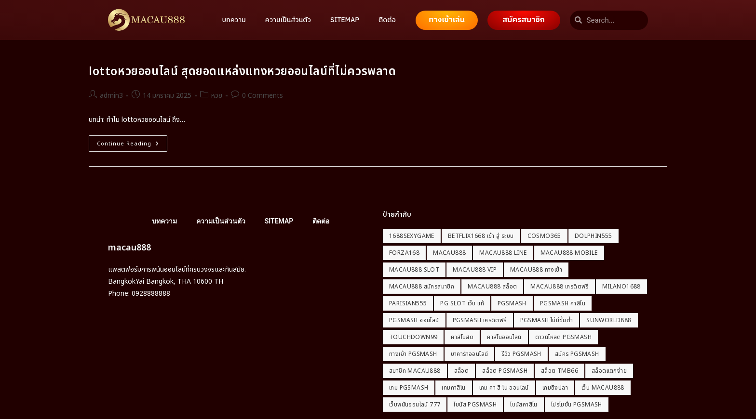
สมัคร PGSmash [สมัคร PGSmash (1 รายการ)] (577, 354)
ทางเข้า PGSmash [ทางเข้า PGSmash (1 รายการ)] (413, 354)
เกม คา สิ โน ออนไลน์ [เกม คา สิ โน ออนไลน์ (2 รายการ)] (504, 387)
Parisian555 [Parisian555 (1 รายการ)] (408, 303)
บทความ (234, 20)
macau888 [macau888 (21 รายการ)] (449, 253)
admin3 (111, 96)
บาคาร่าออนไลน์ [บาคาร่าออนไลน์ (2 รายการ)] (469, 354)
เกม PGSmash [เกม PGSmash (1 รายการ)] (408, 387)
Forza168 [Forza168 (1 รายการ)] (404, 253)
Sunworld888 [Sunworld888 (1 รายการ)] (608, 320)
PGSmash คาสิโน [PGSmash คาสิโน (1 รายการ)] (562, 303)
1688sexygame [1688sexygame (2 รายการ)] (411, 236)
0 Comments (262, 96)
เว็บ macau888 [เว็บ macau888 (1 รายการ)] (602, 387)
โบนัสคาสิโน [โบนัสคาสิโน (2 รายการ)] (524, 404)
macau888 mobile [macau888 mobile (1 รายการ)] (569, 253)
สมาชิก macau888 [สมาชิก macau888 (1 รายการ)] (415, 371)
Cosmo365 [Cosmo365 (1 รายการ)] (544, 236)
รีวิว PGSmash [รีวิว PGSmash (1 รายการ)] (521, 354)
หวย (216, 96)
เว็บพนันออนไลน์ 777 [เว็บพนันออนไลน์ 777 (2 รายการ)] (414, 404)
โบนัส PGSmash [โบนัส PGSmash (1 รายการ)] (475, 404)
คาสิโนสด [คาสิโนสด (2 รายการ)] (462, 337)
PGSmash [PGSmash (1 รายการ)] (512, 303)
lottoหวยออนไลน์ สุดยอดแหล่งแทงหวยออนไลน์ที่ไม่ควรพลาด (242, 71)
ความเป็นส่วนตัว (288, 20)
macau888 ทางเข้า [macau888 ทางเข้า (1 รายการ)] (536, 269)
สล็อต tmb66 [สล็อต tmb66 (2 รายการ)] (559, 371)
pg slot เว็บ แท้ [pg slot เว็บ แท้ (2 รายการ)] (462, 303)
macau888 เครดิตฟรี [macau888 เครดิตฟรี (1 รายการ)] (559, 286)
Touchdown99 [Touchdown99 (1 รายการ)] (413, 337)
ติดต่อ (387, 20)
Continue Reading (132, 141)
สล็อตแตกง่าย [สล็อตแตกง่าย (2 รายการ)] (609, 371)
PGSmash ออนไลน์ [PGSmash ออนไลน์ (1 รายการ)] (414, 320)
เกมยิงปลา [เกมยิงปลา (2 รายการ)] (555, 387)
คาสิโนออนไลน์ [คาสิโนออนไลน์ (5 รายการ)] (504, 337)
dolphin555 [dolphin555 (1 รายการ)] (593, 236)
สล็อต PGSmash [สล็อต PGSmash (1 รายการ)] (504, 371)
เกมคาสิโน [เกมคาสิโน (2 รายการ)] (453, 387)
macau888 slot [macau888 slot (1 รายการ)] (414, 269)
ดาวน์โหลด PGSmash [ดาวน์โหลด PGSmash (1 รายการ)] (563, 337)
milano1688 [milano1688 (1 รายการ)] (621, 286)
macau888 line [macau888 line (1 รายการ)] (502, 253)
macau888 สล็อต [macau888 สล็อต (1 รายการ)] (492, 286)
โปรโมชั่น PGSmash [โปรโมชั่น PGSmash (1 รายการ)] (576, 404)
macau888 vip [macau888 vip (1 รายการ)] (475, 269)
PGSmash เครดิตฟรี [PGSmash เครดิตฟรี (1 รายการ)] (480, 320)
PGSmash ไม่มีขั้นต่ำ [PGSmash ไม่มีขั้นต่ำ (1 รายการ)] (546, 320)
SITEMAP (344, 20)
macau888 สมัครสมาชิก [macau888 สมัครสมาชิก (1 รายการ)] (421, 286)
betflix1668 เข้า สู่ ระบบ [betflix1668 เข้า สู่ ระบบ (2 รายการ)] (481, 236)
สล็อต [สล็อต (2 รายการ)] (461, 371)
